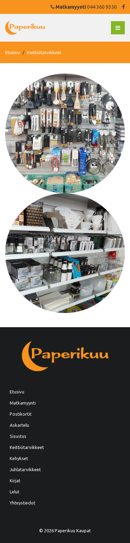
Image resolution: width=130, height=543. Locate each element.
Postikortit (21, 414)
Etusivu (12, 52)
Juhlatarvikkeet (25, 469)
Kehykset (19, 458)
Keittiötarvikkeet (27, 447)
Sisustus (18, 436)
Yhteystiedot (22, 502)
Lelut (14, 491)
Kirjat (15, 480)
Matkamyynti (23, 402)
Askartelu (19, 425)
